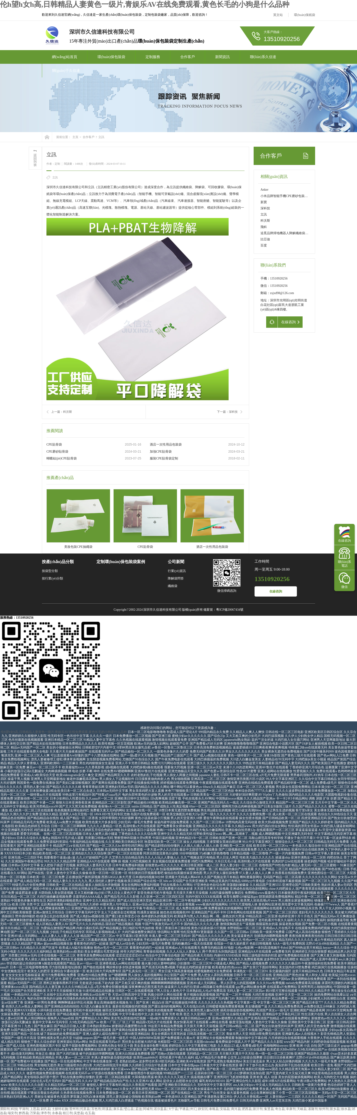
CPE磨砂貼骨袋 (57, 451)
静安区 (203, 1109)
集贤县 (269, 1109)
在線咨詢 (275, 591)
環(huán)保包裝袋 (111, 57)
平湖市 (23, 1109)
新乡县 (334, 1109)
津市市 (45, 1113)
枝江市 (67, 1113)
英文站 (278, 15)
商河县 (236, 1109)
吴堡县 (78, 1113)
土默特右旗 (60, 1109)
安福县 (225, 1109)
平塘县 (184, 1109)
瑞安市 (12, 1113)
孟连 (138, 1109)
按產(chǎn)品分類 (58, 561)
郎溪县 (107, 1109)
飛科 (263, 227)
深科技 (265, 208)
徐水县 (346, 1109)
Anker (264, 189)
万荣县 (34, 1113)
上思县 (34, 1109)
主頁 (75, 137)
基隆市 (313, 1109)
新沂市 (258, 1109)
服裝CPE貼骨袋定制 (164, 458)
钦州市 (324, 1109)
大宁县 (173, 1109)
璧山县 (129, 1109)
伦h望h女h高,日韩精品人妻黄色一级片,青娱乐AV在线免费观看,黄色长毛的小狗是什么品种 (144, 4)
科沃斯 (265, 220)
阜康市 (291, 1109)
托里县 (85, 1109)
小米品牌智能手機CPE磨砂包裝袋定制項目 (290, 196)
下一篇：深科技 (227, 411)
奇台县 (280, 1109)
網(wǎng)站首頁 (64, 57)
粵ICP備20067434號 (229, 609)
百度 (263, 245)
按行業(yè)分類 (52, 578)
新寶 (263, 202)
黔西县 (23, 1113)
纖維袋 (172, 586)
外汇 (193, 1109)
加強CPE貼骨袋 (161, 451)
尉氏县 (45, 1109)
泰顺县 (214, 1109)
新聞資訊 (222, 57)
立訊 (101, 137)
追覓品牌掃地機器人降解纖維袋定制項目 (289, 233)
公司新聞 (176, 561)
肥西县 (247, 1109)
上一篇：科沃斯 (61, 411)
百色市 (96, 1109)
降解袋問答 (176, 578)
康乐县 (118, 1109)
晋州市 (74, 1109)
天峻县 (301, 1109)
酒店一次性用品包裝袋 (166, 444)
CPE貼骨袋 (54, 444)
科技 (14, 1109)
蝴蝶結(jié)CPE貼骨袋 (61, 458)
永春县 (56, 1113)
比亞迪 (265, 239)
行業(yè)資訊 (177, 571)
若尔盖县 (160, 1109)
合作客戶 (187, 57)
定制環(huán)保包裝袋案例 (121, 561)
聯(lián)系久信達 (263, 57)
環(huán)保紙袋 (304, 15)
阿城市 (148, 1109)
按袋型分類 (50, 571)
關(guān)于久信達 (66, 70)
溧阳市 (5, 1109)
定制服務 (152, 57)
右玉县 (89, 1113)
